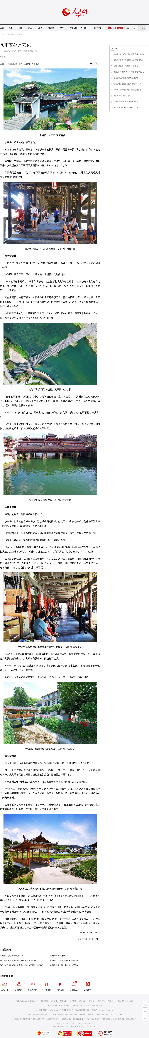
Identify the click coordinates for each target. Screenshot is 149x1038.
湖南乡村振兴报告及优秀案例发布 (125, 78)
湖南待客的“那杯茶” (58, 956)
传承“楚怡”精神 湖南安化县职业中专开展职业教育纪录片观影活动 (27, 965)
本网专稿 (20, 34)
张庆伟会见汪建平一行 (121, 96)
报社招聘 (44, 1001)
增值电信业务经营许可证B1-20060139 (71, 1014)
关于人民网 (34, 1001)
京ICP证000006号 (108, 1019)
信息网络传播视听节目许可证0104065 (26, 1019)
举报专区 (73, 28)
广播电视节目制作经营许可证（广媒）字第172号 (104, 1014)
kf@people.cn (53, 1010)
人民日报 (5, 985)
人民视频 (60, 985)
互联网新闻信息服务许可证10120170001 (41, 1014)
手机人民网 (32, 985)
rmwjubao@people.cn (106, 1010)
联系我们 (130, 1001)
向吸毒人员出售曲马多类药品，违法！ (128, 107)
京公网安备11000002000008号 (125, 1019)
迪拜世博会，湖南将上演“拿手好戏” (65, 965)
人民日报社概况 (21, 1001)
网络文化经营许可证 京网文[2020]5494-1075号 (57, 1019)
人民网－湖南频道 (31, 64)
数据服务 (92, 1001)
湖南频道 (11, 34)
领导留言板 (46, 985)
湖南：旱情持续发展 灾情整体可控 (125, 102)
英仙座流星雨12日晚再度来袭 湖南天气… (128, 60)
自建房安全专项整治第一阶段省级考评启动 (128, 54)
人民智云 (74, 985)
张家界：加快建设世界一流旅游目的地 (127, 90)
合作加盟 (73, 1001)
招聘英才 (54, 1001)
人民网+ (19, 985)
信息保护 (120, 1001)
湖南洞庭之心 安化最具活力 (11, 956)
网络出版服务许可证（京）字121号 (87, 1019)
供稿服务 (82, 1001)
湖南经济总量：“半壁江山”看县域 (125, 66)
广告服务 (63, 1001)
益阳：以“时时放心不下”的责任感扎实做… (128, 72)
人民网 (2, 34)
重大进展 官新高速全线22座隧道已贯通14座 (18, 960)
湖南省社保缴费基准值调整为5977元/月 (127, 84)
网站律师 (111, 1001)
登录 (143, 28)
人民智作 (88, 985)
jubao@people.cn (97, 1005)
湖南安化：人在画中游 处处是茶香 (64, 960)
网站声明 (101, 1001)
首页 (2, 28)
